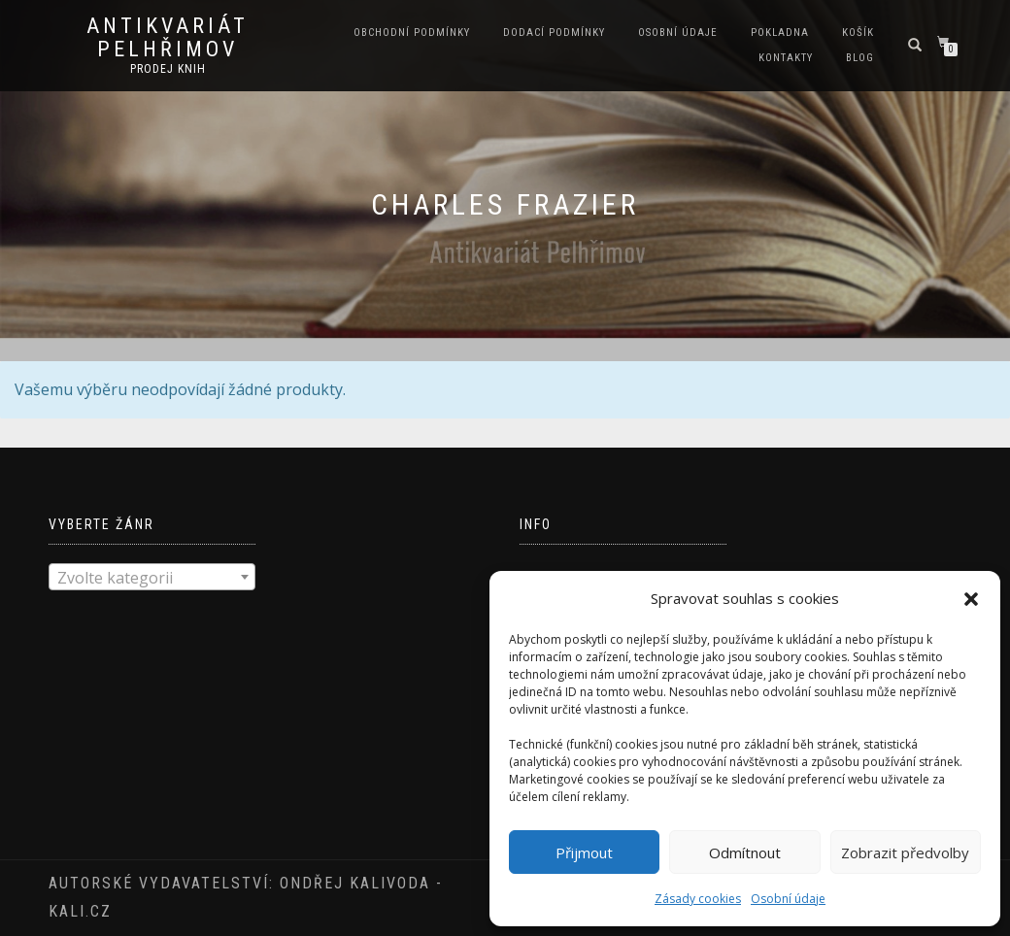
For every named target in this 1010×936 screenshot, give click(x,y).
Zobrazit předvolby (905, 852)
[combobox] (152, 576)
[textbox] (152, 577)
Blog (860, 57)
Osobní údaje (788, 898)
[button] (971, 599)
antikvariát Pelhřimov (167, 38)
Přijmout (584, 852)
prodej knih (168, 69)
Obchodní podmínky (412, 32)
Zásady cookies (698, 898)
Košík (858, 32)
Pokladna (780, 32)
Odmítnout (745, 852)
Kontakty (785, 57)
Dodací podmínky (554, 32)
